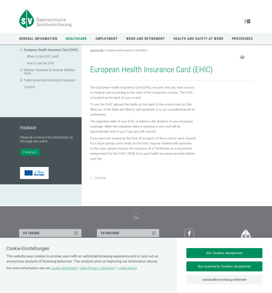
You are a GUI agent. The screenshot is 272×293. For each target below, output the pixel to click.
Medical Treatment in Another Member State (49, 71)
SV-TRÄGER (51, 233)
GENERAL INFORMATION (38, 39)
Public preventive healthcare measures (49, 80)
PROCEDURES (242, 39)
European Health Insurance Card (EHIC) (51, 50)
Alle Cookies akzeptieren (224, 253)
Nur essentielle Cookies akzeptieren (224, 266)
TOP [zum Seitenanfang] (136, 216)
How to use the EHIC (40, 63)
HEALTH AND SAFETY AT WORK (198, 39)
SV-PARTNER (129, 233)
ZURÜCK (98, 178)
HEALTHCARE (76, 39)
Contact (29, 87)
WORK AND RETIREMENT (145, 39)
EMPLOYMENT (107, 39)
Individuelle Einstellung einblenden (224, 279)
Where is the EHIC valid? (43, 56)
